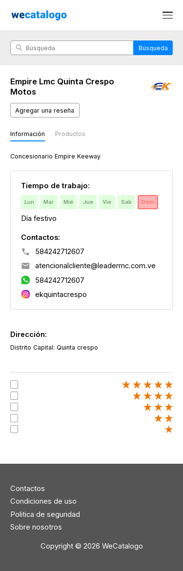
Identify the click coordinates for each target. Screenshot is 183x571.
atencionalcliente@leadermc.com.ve (95, 265)
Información (27, 134)
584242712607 (59, 251)
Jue (88, 201)
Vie (106, 201)
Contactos (27, 488)
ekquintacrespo (61, 294)
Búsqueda (153, 48)
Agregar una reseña (44, 110)
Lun (29, 201)
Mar (48, 201)
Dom (148, 201)
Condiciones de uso (43, 501)
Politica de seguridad (45, 514)
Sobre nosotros (36, 527)
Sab (126, 201)
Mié (68, 201)
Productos (70, 134)
